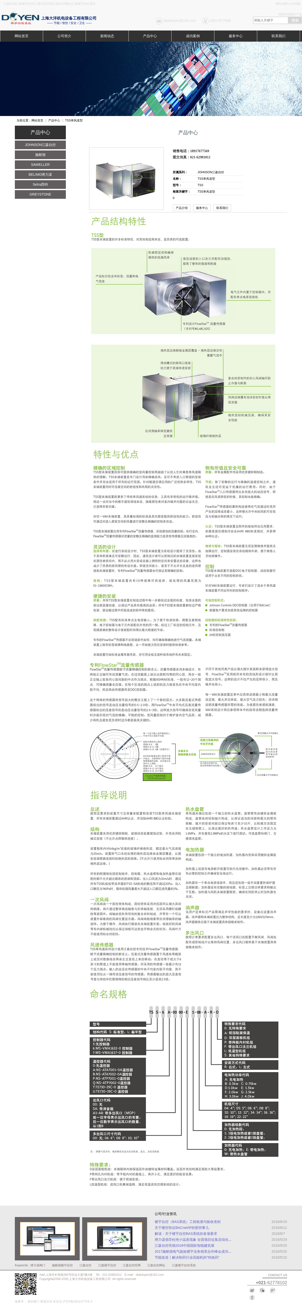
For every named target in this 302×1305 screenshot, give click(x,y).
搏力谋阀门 (37, 1265)
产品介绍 (182, 208)
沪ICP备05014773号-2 (77, 1301)
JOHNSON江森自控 (40, 145)
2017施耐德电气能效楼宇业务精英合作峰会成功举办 (195, 1251)
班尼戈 (57, 1301)
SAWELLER (40, 165)
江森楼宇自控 (107, 1265)
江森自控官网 (132, 1265)
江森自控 (85, 1265)
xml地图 (295, 3)
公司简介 (64, 36)
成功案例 (193, 36)
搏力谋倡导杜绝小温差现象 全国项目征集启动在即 (193, 1240)
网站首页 (21, 36)
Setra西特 (40, 184)
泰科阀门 (33, 1301)
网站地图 (282, 3)
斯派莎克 (46, 1301)
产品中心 (150, 36)
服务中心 (236, 36)
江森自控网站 (156, 1265)
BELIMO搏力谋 (40, 174)
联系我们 (278, 36)
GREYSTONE (40, 194)
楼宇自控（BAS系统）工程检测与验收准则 (188, 1222)
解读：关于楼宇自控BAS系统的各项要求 (186, 1234)
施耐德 (40, 155)
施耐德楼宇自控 (62, 1265)
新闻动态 (107, 36)
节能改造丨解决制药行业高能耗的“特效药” (187, 1257)
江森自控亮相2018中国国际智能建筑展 (184, 1245)
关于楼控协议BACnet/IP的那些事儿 (182, 1228)
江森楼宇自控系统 (184, 1265)
